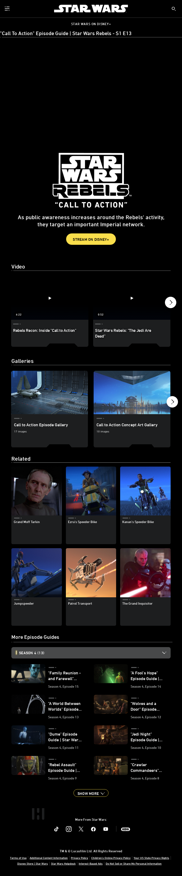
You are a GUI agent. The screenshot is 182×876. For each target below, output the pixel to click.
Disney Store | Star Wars (32, 863)
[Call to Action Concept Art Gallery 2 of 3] (132, 392)
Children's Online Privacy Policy (111, 857)
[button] (170, 303)
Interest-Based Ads (91, 863)
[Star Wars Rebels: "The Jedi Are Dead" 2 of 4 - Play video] (131, 298)
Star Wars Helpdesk (63, 863)
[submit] (174, 8)
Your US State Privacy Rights (151, 857)
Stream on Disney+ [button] (91, 239)
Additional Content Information (49, 857)
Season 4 (31, 653)
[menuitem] (7, 8)
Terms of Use (18, 857)
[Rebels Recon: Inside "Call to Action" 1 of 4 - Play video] (49, 298)
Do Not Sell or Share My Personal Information (134, 863)
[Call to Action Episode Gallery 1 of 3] (49, 392)
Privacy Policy (79, 857)
